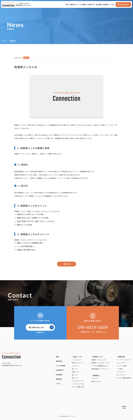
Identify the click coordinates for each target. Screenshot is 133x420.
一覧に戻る (66, 264)
